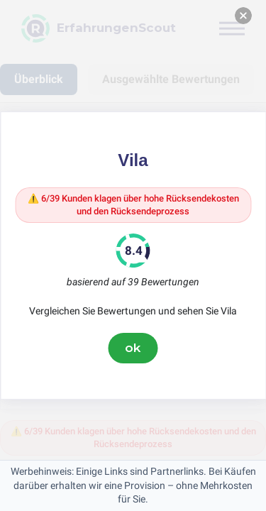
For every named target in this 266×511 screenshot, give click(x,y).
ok (133, 348)
